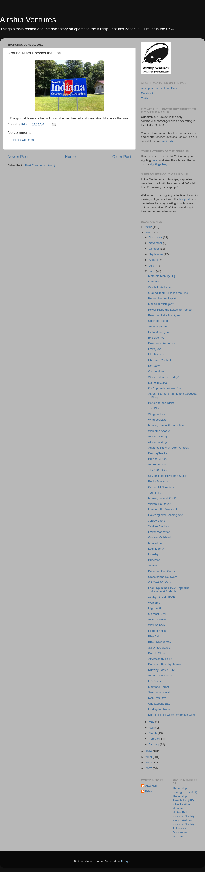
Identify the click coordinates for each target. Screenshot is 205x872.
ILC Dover (154, 681)
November (156, 243)
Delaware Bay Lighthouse (164, 664)
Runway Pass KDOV (161, 670)
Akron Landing (157, 436)
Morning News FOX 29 (162, 498)
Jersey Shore (156, 520)
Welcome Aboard (159, 431)
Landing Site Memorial (162, 509)
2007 (149, 768)
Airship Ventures (28, 19)
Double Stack (156, 653)
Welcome (154, 602)
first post (184, 199)
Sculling (153, 565)
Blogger (125, 861)
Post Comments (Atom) (40, 165)
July (152, 265)
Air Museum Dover (160, 675)
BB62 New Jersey (159, 641)
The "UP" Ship (157, 470)
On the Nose (156, 371)
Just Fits (153, 408)
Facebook (147, 93)
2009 (149, 757)
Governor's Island (159, 537)
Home (70, 156)
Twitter (145, 98)
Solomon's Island (159, 692)
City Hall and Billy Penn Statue (167, 475)
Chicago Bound (158, 320)
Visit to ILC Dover (159, 504)
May (152, 721)
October (154, 248)
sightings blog (159, 164)
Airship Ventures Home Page (159, 88)
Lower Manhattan (159, 531)
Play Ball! (154, 636)
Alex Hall (151, 785)
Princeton (154, 560)
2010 (149, 751)
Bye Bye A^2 (156, 337)
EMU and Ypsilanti (160, 360)
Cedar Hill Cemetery (161, 487)
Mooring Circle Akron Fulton (166, 425)
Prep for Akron (157, 459)
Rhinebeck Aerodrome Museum (180, 832)
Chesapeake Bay (159, 703)
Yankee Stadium (158, 526)
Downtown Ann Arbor (161, 343)
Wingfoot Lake (157, 414)
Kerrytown (154, 365)
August (154, 259)
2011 (149, 232)
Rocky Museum (158, 481)
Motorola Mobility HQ (161, 276)
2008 (149, 762)
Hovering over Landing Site (165, 515)
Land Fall (154, 281)
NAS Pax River (157, 698)
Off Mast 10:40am (159, 582)
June (152, 271)
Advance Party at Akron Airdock (168, 447)
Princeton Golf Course (162, 571)
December (156, 237)
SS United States (159, 647)
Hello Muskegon (158, 332)
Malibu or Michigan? (161, 304)
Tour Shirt (154, 492)
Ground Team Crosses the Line (168, 292)
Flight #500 (155, 608)
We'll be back (156, 625)
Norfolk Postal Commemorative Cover (172, 714)
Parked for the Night (161, 402)
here (154, 160)
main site (168, 141)
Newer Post (17, 156)
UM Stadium (156, 354)
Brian (148, 791)
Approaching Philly (160, 658)
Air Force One (157, 464)
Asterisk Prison (157, 619)
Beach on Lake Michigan (164, 315)
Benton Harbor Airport (162, 298)
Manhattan (155, 543)
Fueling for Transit (159, 709)
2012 (149, 227)
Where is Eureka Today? (164, 377)
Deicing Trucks (157, 453)
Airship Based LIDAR (161, 597)
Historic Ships (157, 630)
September (156, 254)
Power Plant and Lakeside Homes (170, 309)
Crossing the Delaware (162, 576)
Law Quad (154, 349)
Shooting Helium (158, 326)
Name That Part (158, 382)
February (155, 738)
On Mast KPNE (158, 614)
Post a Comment (24, 139)
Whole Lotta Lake (159, 287)
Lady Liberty (156, 548)
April (152, 727)
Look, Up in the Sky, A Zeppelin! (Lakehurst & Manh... (168, 589)
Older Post (121, 156)
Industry (153, 554)
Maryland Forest (158, 686)
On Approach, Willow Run (164, 388)
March (153, 733)
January (154, 744)
